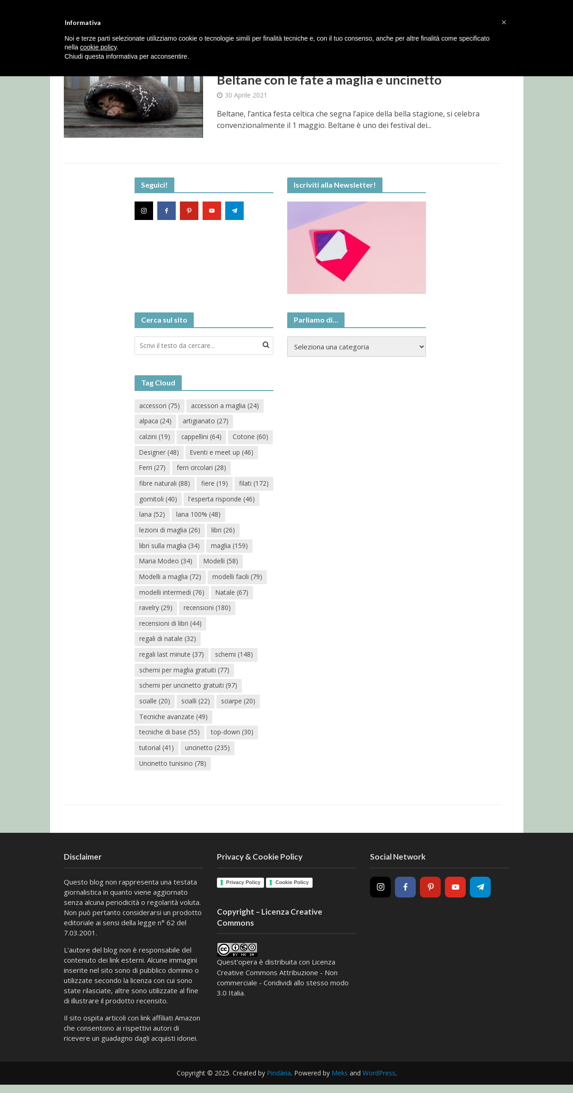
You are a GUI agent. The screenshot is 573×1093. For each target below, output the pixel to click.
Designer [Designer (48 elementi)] (206, 453)
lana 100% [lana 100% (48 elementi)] (161, 531)
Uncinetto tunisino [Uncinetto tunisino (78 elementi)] (173, 767)
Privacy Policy (243, 886)
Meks (340, 1077)
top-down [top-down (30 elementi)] (233, 736)
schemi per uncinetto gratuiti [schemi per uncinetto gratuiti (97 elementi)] (188, 688)
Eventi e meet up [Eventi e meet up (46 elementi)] (171, 468)
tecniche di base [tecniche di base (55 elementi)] (170, 736)
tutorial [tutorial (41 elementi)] (156, 751)
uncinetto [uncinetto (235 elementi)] (207, 751)
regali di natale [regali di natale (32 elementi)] (167, 641)
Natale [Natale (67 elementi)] (156, 610)
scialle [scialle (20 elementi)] (155, 704)
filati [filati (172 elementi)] (192, 500)
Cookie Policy (291, 886)
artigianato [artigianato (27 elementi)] (206, 421)
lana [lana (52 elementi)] (230, 516)
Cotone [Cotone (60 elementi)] (157, 453)
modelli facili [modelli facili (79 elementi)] (164, 594)
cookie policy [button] (98, 47)
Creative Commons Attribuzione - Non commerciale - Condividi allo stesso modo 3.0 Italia (283, 986)
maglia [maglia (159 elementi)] (157, 563)
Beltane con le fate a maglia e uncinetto (332, 80)
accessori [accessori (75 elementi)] (160, 406)
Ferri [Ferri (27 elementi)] (227, 468)
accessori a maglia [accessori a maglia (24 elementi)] (226, 406)
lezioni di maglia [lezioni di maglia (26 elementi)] (225, 531)
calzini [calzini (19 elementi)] (155, 437)
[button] (504, 22)
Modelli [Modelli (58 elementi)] (156, 578)
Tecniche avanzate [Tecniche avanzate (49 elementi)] (174, 720)
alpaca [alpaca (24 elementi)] (155, 421)
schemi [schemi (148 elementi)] (234, 657)
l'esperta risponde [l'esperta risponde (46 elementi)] (172, 516)
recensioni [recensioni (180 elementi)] (163, 626)
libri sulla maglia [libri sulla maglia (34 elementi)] (204, 547)
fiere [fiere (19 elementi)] (152, 500)
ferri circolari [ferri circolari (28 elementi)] (164, 484)
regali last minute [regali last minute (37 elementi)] (171, 657)
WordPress (379, 1077)
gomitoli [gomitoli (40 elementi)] (237, 500)
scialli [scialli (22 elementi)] (196, 704)
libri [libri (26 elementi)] (151, 547)
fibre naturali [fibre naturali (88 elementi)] (226, 484)
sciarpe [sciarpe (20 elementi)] (239, 704)
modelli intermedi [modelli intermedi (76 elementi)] (233, 594)
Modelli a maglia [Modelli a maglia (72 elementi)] (216, 578)
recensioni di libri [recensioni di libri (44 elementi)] (229, 626)
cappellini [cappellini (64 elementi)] (202, 437)
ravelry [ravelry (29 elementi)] (200, 610)
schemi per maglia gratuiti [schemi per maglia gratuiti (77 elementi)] (184, 673)
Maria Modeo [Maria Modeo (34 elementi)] (214, 563)
